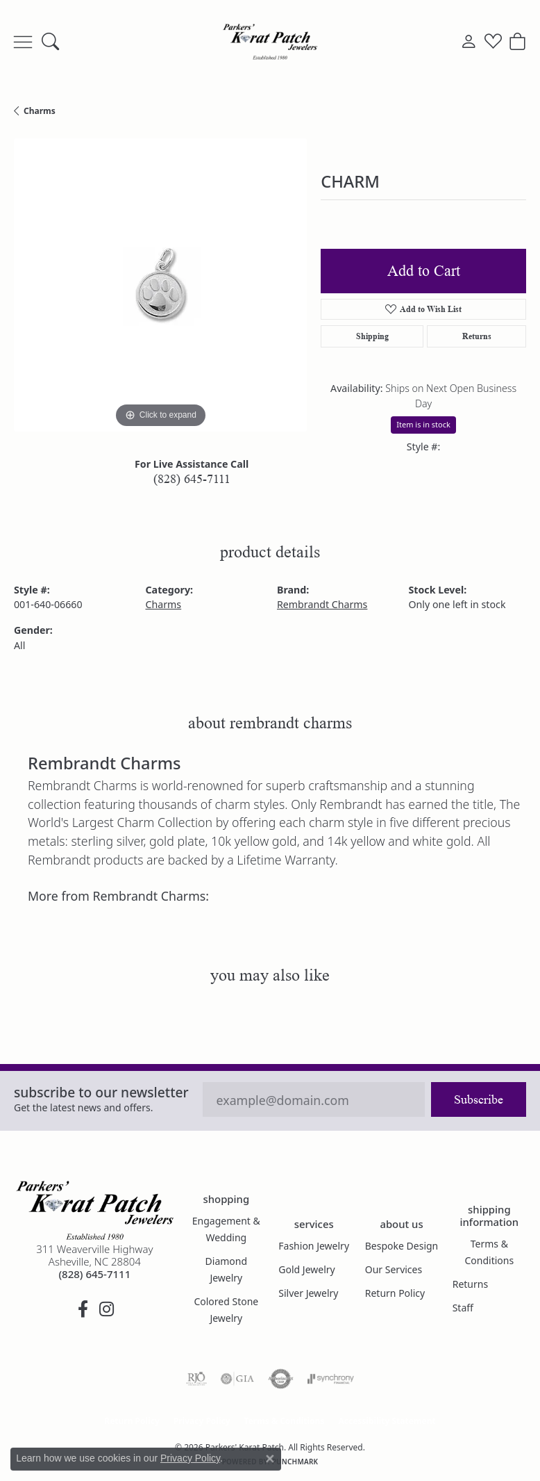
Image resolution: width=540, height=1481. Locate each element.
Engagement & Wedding (226, 1229)
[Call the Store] (94, 1274)
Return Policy (395, 1293)
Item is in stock (423, 424)
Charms (40, 111)
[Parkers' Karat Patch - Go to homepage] (95, 1210)
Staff (463, 1307)
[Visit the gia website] (237, 1378)
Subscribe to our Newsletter (101, 1092)
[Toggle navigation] (23, 41)
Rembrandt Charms (322, 604)
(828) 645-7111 (191, 479)
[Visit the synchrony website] (330, 1378)
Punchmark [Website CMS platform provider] (295, 1461)
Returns (476, 336)
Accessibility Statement (386, 1421)
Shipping (372, 336)
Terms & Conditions (489, 1252)
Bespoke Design (402, 1245)
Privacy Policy (202, 1421)
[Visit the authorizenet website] (281, 1378)
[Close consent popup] (270, 1459)
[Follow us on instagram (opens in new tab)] (106, 1309)
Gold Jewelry (306, 1269)
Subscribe (478, 1099)
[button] (50, 42)
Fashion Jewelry (313, 1245)
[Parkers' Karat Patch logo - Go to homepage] (270, 41)
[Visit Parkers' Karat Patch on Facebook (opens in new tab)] (82, 1309)
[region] (160, 285)
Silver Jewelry (308, 1293)
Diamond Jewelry (226, 1269)
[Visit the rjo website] (196, 1378)
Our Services (393, 1269)
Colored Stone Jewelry (226, 1310)
